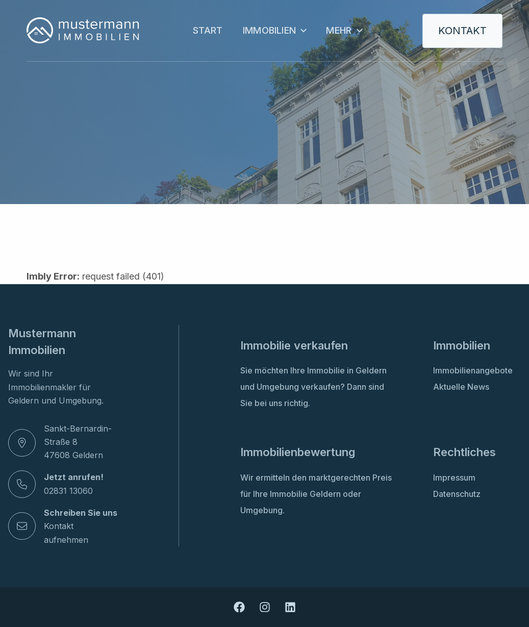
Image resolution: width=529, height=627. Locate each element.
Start (207, 30)
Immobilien (274, 30)
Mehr (343, 30)
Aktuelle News (461, 387)
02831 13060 (68, 491)
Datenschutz (457, 494)
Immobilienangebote (473, 370)
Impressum (454, 477)
